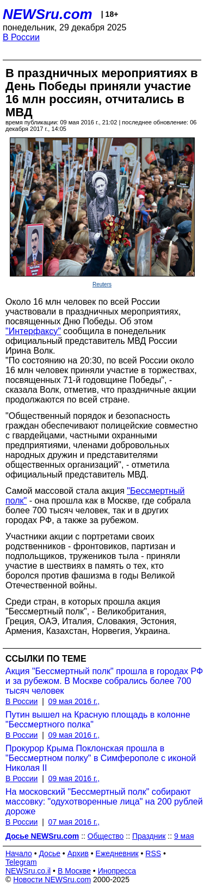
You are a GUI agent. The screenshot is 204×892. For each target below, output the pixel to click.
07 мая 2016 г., (74, 822)
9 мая (184, 836)
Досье (49, 853)
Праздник (148, 836)
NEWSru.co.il (28, 870)
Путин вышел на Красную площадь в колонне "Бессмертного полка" (97, 719)
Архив (78, 853)
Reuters (102, 284)
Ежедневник (117, 853)
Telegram (21, 862)
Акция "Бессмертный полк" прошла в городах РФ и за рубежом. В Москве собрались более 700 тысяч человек (104, 681)
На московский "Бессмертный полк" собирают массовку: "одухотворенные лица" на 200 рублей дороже (104, 801)
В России (21, 37)
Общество (106, 836)
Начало (18, 853)
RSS (153, 853)
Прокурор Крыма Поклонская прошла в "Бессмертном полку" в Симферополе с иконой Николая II (100, 758)
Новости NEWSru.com (52, 879)
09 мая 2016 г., (74, 701)
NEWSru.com (47, 14)
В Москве (74, 870)
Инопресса (117, 870)
